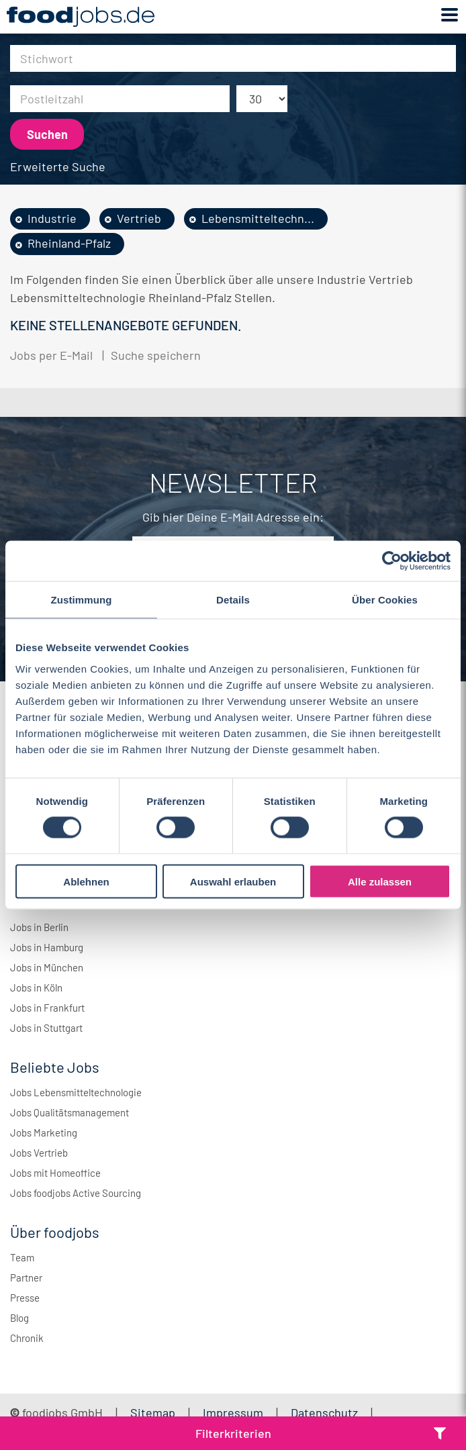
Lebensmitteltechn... (257, 218)
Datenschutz (326, 1412)
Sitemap (152, 1412)
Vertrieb (139, 218)
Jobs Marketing (43, 1132)
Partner (26, 1277)
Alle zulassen (380, 881)
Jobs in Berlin (39, 927)
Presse (25, 1298)
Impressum (233, 1412)
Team (22, 1257)
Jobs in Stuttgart (46, 1028)
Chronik (27, 1338)
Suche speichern (156, 355)
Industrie (52, 218)
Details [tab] (233, 600)
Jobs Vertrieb (39, 1153)
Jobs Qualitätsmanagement (69, 1112)
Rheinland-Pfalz (69, 243)
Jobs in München (46, 967)
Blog (19, 1318)
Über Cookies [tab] (385, 600)
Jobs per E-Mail (51, 355)
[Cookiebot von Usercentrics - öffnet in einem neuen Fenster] (392, 561)
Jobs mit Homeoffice (55, 1173)
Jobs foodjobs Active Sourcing (75, 1193)
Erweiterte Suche (57, 166)
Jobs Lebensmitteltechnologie (76, 1092)
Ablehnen (86, 881)
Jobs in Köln (36, 987)
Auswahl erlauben (233, 881)
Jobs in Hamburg (46, 947)
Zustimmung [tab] (81, 600)
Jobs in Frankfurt (47, 1008)
